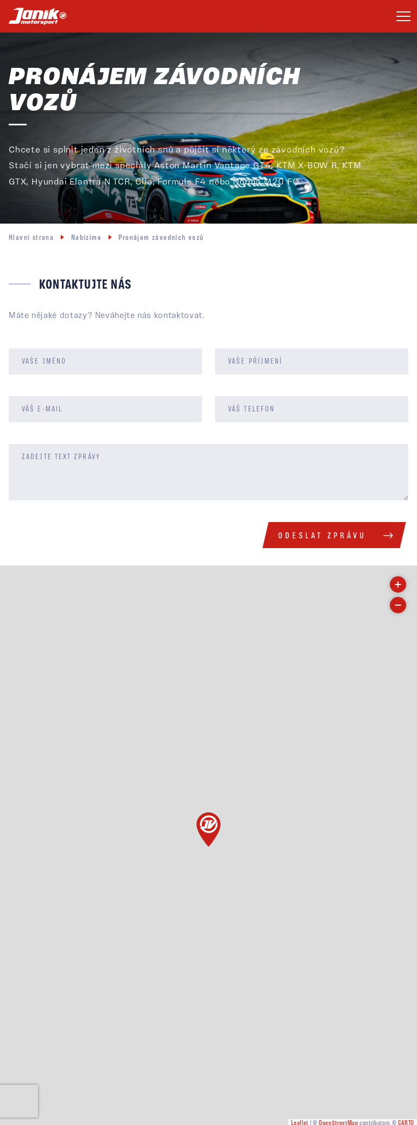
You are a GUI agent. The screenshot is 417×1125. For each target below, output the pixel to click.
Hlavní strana (31, 238)
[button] (208, 829)
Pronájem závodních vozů (161, 238)
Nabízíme (86, 238)
